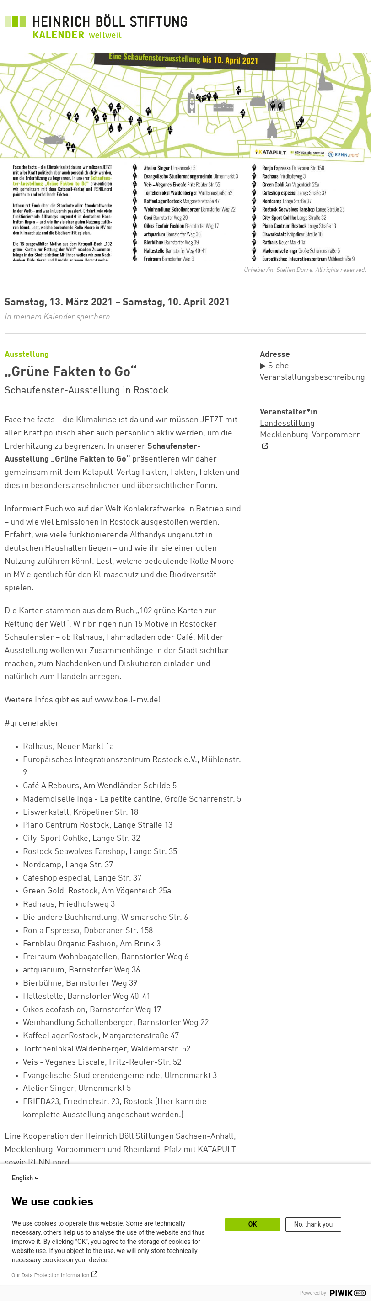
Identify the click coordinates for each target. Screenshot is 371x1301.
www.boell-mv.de (126, 700)
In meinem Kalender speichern (57, 317)
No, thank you (313, 1224)
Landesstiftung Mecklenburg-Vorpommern (310, 429)
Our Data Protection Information (50, 1275)
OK (252, 1224)
